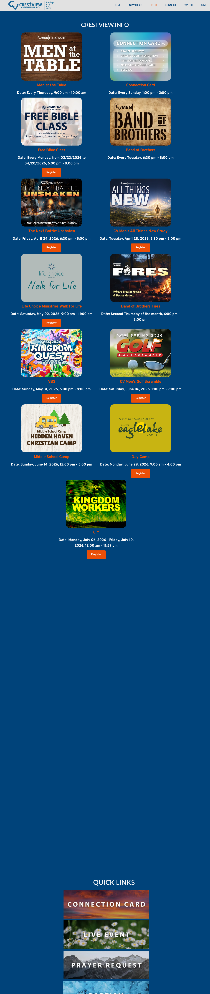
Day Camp (140, 457)
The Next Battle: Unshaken (51, 231)
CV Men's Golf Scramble (140, 381)
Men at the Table (51, 85)
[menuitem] (117, 5)
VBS (51, 381)
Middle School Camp (51, 457)
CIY (96, 532)
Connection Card (140, 85)
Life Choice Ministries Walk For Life (52, 306)
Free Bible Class (51, 150)
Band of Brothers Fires (140, 306)
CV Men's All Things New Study (140, 231)
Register (51, 172)
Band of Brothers (140, 150)
